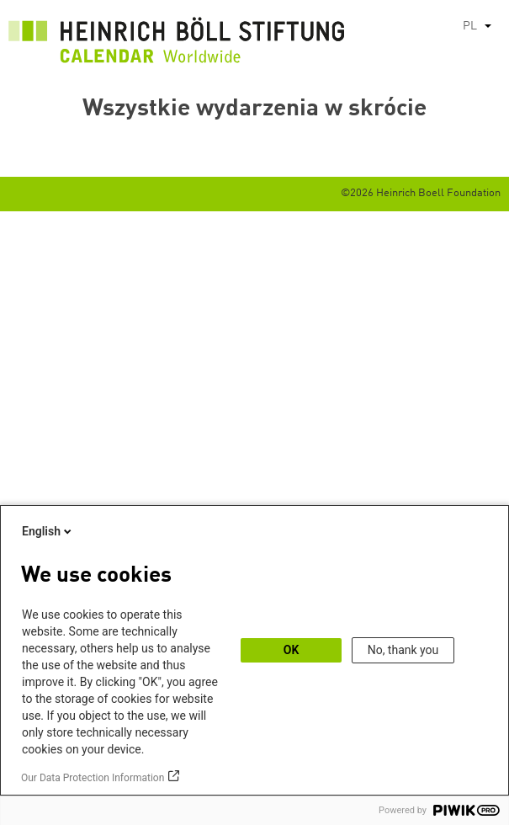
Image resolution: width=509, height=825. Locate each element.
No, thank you (403, 650)
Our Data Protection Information (92, 778)
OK (292, 650)
